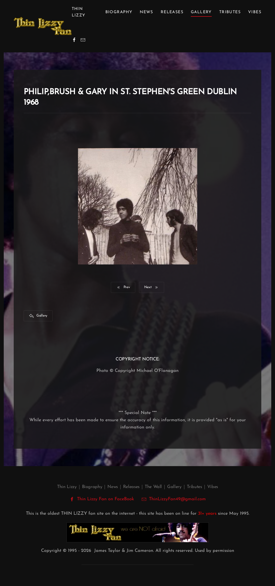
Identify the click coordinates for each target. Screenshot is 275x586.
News (146, 12)
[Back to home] (43, 26)
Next (151, 287)
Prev (123, 287)
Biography (92, 487)
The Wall (153, 487)
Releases (131, 487)
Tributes (230, 12)
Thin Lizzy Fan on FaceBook (101, 499)
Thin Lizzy (66, 487)
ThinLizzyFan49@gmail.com (177, 499)
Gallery (201, 12)
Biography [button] (119, 12)
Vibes (254, 12)
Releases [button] (172, 12)
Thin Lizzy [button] (78, 12)
